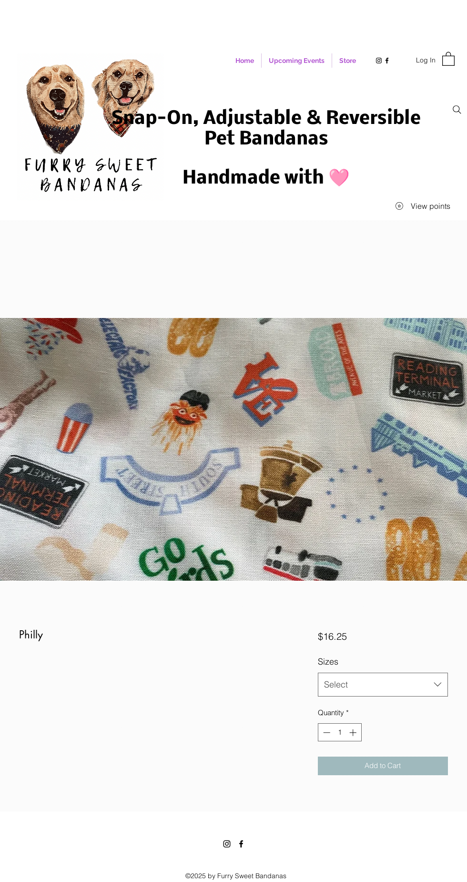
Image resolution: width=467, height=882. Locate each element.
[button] (448, 58)
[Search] (457, 110)
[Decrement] (325, 732)
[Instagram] (227, 844)
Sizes (328, 661)
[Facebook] (241, 844)
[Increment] (353, 732)
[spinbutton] (339, 732)
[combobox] (383, 685)
